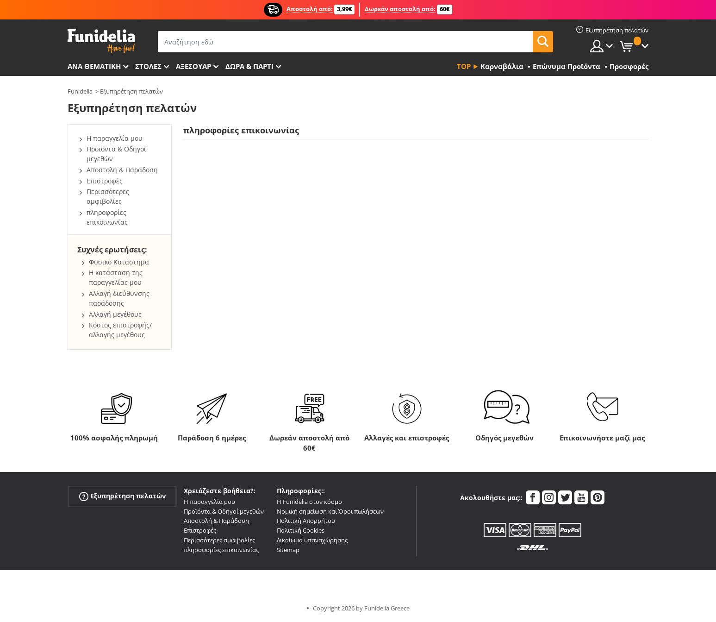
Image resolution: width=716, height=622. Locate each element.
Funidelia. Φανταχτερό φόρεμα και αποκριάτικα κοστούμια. (101, 41)
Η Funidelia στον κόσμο (309, 501)
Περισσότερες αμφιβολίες (108, 196)
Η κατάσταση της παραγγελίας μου (116, 277)
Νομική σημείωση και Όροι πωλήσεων (330, 511)
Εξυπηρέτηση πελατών (131, 91)
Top (464, 66)
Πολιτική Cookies (300, 530)
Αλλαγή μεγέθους (115, 314)
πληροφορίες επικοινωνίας (107, 217)
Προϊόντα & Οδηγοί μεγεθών (224, 511)
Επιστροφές (105, 180)
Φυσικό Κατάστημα (119, 262)
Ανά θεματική (94, 66)
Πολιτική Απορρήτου (306, 520)
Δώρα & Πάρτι (249, 66)
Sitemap (288, 550)
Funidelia (80, 91)
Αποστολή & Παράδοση (122, 169)
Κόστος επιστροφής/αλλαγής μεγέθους (120, 329)
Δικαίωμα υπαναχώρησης (312, 540)
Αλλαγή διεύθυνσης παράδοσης (119, 298)
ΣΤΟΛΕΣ (148, 66)
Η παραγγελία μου (115, 138)
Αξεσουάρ (193, 66)
